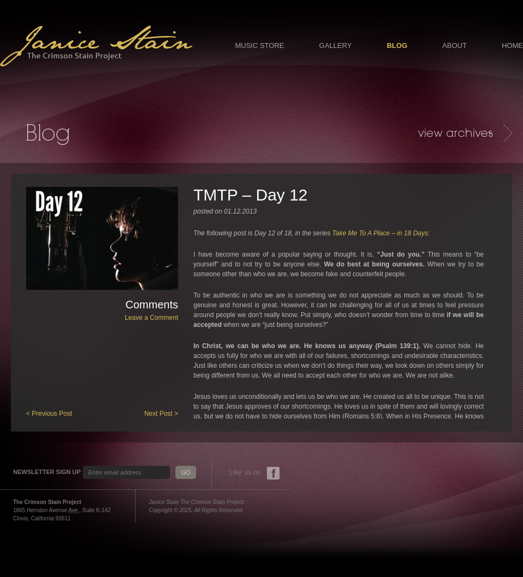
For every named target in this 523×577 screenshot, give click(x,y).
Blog (397, 45)
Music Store (259, 45)
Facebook (273, 473)
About (454, 45)
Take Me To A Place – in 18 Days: (381, 233)
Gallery (335, 45)
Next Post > (161, 413)
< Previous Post (49, 413)
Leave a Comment (151, 317)
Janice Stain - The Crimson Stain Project (96, 46)
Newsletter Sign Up (47, 472)
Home (512, 45)
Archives (465, 133)
